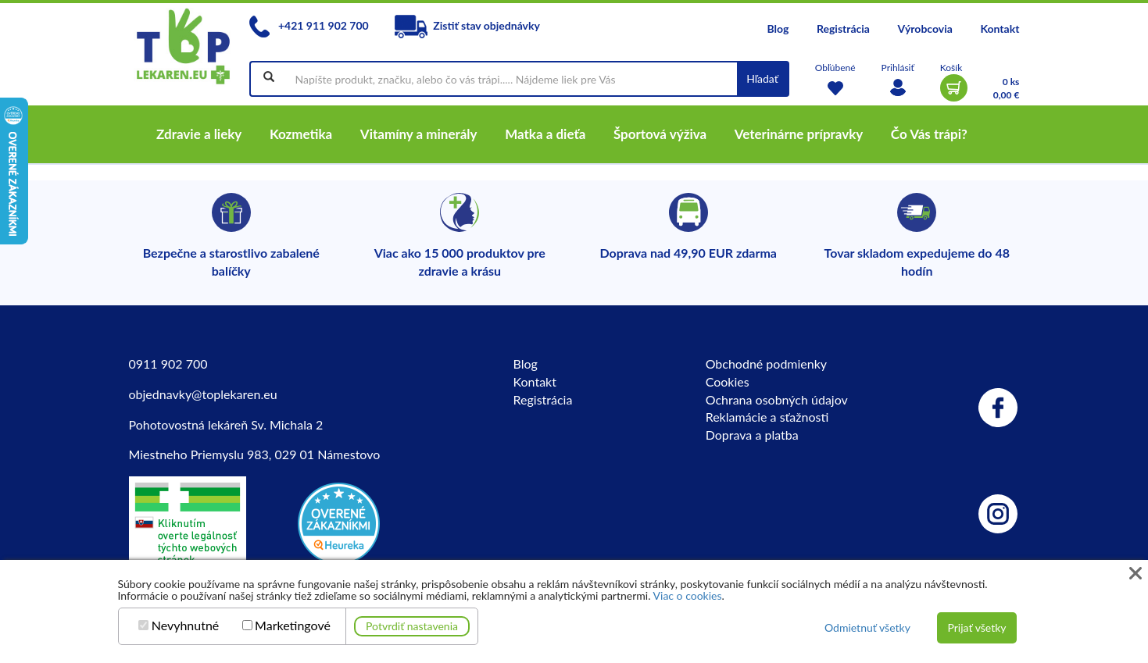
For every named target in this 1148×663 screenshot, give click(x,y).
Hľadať (762, 78)
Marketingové (293, 625)
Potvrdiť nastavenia (412, 626)
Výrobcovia (925, 28)
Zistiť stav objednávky (467, 25)
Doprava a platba (752, 434)
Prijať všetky (976, 627)
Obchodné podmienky (766, 363)
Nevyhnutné (186, 625)
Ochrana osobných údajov (777, 399)
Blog (778, 28)
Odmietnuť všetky (867, 627)
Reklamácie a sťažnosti (767, 416)
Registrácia (843, 28)
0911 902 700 (168, 363)
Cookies (727, 381)
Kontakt (999, 28)
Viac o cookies (687, 595)
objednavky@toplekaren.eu (203, 394)
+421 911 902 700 (308, 25)
